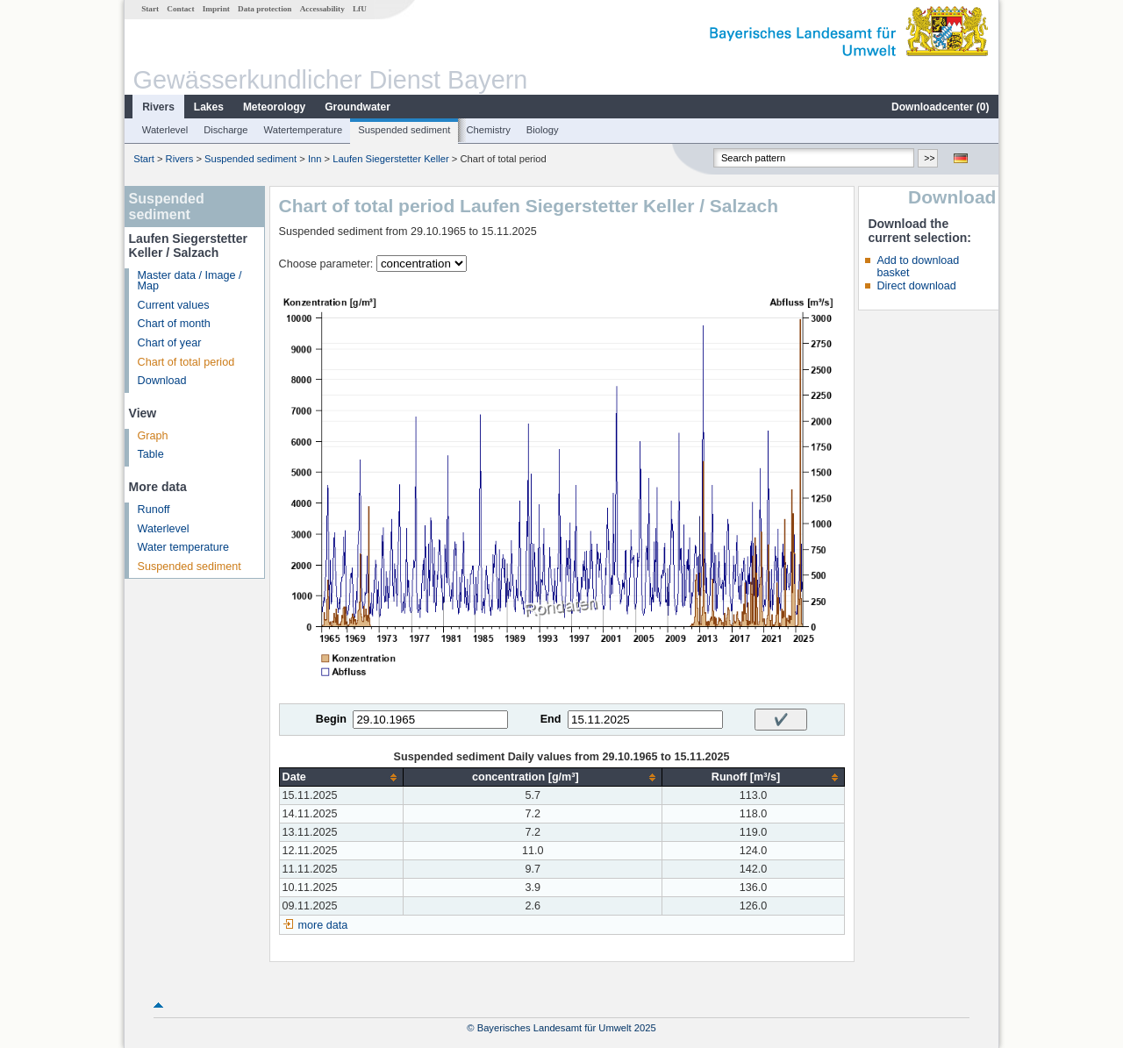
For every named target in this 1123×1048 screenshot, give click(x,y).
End (551, 719)
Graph (153, 436)
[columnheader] (341, 777)
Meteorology (274, 107)
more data (323, 925)
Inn (315, 158)
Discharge (225, 130)
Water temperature (184, 547)
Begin (331, 719)
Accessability (322, 8)
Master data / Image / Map (190, 281)
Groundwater (357, 107)
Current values (174, 305)
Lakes (209, 107)
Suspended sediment (404, 130)
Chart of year (170, 343)
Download (162, 380)
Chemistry (488, 130)
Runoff (154, 509)
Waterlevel (165, 130)
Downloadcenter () (940, 107)
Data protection (264, 8)
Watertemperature (303, 130)
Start (150, 8)
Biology (542, 130)
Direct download (915, 286)
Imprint (216, 8)
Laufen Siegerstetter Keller (390, 158)
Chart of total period (186, 362)
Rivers (158, 107)
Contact (180, 8)
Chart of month (174, 323)
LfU (360, 8)
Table (151, 454)
